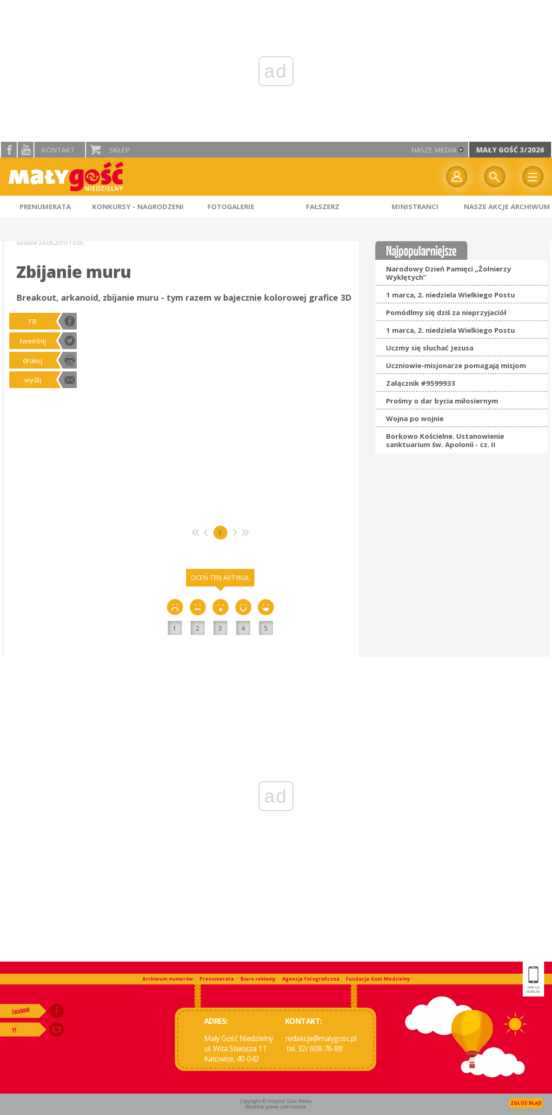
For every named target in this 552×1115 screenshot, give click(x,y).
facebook (9, 150)
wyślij (32, 379)
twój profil (456, 176)
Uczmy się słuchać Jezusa (429, 347)
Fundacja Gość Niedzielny (378, 979)
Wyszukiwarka (494, 176)
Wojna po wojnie (415, 418)
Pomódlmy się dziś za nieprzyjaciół (446, 312)
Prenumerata (217, 979)
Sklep (119, 149)
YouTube (25, 150)
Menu (533, 176)
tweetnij (33, 340)
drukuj (32, 360)
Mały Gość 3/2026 (510, 149)
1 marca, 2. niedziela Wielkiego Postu (450, 294)
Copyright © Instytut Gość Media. (276, 1101)
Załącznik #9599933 (420, 383)
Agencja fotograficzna (310, 979)
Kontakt (58, 149)
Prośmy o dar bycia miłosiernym (442, 400)
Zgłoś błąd (526, 1103)
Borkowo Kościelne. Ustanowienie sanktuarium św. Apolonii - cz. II (445, 440)
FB (32, 321)
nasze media (433, 149)
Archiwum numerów (167, 979)
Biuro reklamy (258, 979)
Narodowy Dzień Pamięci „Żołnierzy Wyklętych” (448, 272)
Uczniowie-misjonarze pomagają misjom (456, 365)
